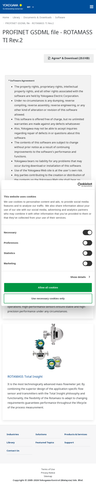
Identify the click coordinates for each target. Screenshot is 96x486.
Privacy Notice (48, 472)
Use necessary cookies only (48, 298)
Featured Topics (45, 442)
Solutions (41, 434)
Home (5, 17)
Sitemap (48, 476)
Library (16, 17)
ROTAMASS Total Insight (25, 376)
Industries (13, 434)
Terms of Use (48, 469)
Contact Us (13, 450)
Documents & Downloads (37, 17)
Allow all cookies (48, 287)
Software (60, 17)
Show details (78, 276)
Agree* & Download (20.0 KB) (69, 58)
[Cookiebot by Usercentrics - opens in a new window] (77, 185)
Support (69, 442)
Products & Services (75, 434)
